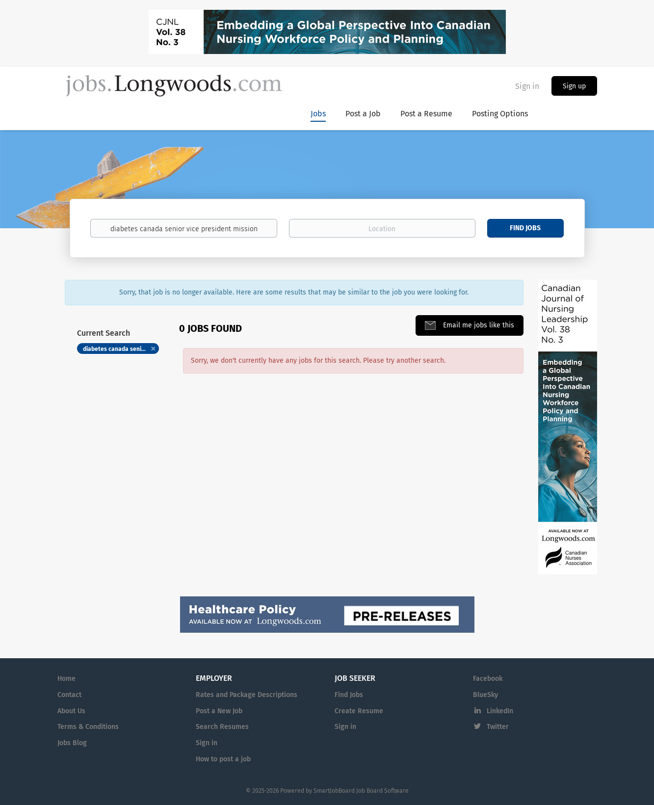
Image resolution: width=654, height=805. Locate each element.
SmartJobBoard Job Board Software (361, 790)
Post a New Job (219, 711)
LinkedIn (500, 711)
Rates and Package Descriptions (246, 695)
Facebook (487, 678)
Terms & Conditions (88, 727)
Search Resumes (222, 727)
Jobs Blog (72, 743)
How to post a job (223, 759)
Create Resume (359, 711)
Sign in (527, 86)
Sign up (574, 86)
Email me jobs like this (477, 325)
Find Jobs (525, 228)
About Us (71, 711)
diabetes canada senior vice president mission (121, 349)
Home (66, 678)
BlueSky (485, 695)
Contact (69, 695)
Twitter (498, 727)
